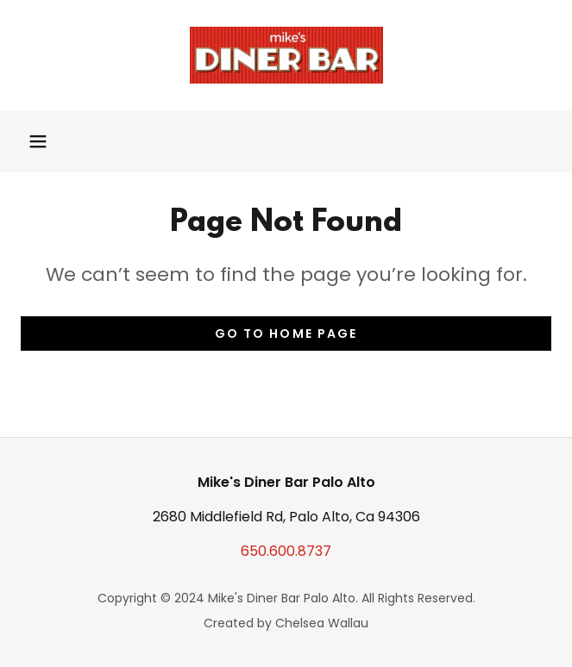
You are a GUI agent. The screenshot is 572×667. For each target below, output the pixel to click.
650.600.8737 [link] (286, 551)
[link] (286, 55)
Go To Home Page (285, 333)
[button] (38, 141)
